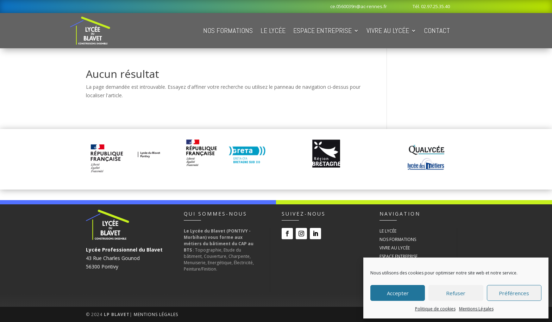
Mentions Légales (476, 309)
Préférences (514, 293)
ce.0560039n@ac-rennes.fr (358, 6)
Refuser (455, 293)
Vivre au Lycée (387, 30)
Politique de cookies (435, 309)
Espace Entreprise (322, 30)
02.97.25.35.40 (435, 6)
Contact (437, 30)
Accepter (398, 293)
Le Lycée (273, 30)
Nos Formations (228, 30)
